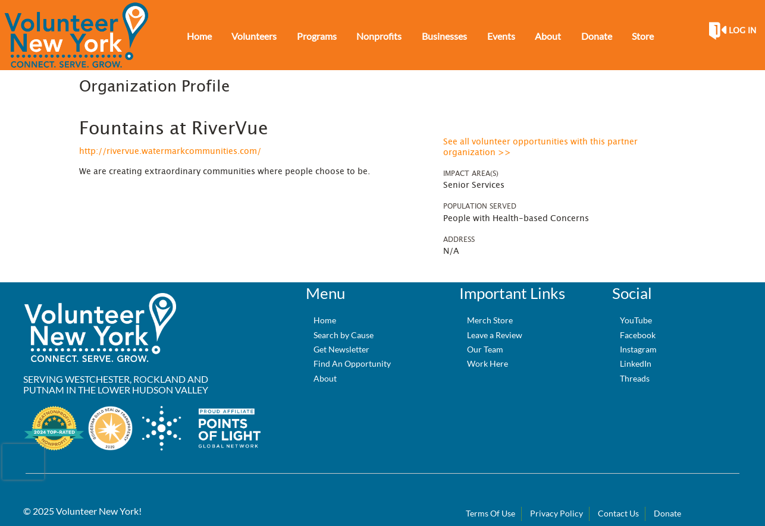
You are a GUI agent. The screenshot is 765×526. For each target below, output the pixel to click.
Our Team (485, 349)
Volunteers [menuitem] (254, 36)
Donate (667, 513)
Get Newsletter (341, 349)
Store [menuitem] (643, 36)
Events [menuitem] (501, 36)
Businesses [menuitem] (444, 36)
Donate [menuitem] (596, 36)
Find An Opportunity (352, 363)
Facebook (638, 335)
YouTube (636, 320)
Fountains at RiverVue (173, 129)
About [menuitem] (548, 36)
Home (324, 320)
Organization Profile (154, 87)
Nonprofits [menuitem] (379, 36)
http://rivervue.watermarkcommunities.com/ (170, 151)
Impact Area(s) (470, 173)
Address (459, 239)
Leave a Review (494, 335)
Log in (742, 31)
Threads (635, 378)
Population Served (479, 206)
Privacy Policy (556, 513)
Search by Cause (343, 335)
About (325, 378)
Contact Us (618, 513)
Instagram (638, 349)
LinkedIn (635, 363)
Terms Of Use (490, 513)
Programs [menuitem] (317, 36)
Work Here (487, 363)
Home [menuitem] (199, 36)
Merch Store (490, 320)
